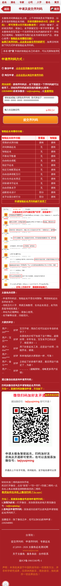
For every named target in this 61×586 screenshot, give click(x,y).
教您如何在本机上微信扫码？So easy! (22, 492)
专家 (22, 2)
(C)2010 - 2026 (20, 547)
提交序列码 (17, 541)
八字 (39, 2)
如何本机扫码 (52, 395)
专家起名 (45, 541)
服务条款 (32, 554)
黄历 (56, 2)
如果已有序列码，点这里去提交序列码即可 (23, 42)
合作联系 (43, 554)
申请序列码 (32, 541)
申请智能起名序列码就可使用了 (31, 201)
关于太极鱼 (19, 554)
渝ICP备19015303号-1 (30, 560)
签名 (48, 2)
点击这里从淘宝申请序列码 (29, 75)
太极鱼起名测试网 (38, 547)
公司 (30, 2)
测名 (13, 2)
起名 (4, 2)
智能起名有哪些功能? (21, 38)
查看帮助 (49, 91)
